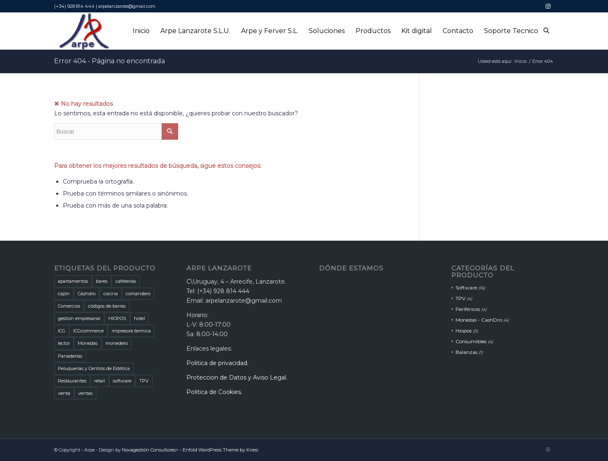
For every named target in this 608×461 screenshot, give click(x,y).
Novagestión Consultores (149, 450)
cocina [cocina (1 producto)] (110, 293)
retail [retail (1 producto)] (99, 381)
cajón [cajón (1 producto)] (64, 293)
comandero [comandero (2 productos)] (138, 293)
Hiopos (463, 330)
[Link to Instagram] (548, 6)
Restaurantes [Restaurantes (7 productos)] (72, 381)
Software (466, 287)
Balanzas (466, 352)
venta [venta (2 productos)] (64, 393)
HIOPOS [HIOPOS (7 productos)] (117, 318)
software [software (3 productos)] (122, 381)
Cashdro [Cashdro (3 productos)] (86, 293)
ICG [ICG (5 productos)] (61, 331)
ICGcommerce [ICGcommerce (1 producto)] (88, 331)
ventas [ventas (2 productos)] (85, 393)
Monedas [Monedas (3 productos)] (88, 343)
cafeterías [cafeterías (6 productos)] (125, 281)
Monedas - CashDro (478, 320)
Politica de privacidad (216, 363)
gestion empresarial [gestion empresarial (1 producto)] (79, 318)
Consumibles (470, 341)
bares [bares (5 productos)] (101, 281)
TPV (460, 298)
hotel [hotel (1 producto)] (139, 318)
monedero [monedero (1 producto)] (116, 343)
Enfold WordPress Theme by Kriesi (220, 450)
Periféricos (467, 309)
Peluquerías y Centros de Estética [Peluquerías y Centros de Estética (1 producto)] (94, 368)
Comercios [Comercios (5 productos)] (69, 306)
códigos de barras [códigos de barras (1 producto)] (107, 306)
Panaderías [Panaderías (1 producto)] (70, 356)
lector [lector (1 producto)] (64, 343)
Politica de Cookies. (214, 392)
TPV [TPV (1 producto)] (144, 381)
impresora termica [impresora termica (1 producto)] (131, 331)
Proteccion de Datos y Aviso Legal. (236, 377)
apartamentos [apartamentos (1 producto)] (73, 281)
